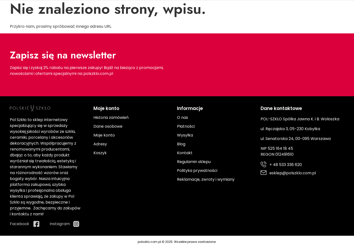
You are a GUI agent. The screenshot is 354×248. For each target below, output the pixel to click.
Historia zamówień (111, 117)
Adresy (100, 144)
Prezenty (216, 43)
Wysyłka (185, 135)
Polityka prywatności (197, 170)
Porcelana (27, 43)
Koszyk (100, 153)
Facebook (296, 10)
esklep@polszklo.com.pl (41, 14)
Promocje (253, 43)
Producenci (290, 43)
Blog (181, 144)
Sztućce (100, 43)
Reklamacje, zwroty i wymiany (206, 179)
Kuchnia (178, 43)
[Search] (211, 31)
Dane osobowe (107, 126)
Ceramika (138, 43)
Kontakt (184, 153)
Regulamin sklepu (194, 162)
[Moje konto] (313, 30)
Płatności (186, 126)
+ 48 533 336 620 (34, 5)
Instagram (334, 10)
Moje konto (104, 135)
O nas (182, 117)
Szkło (65, 43)
